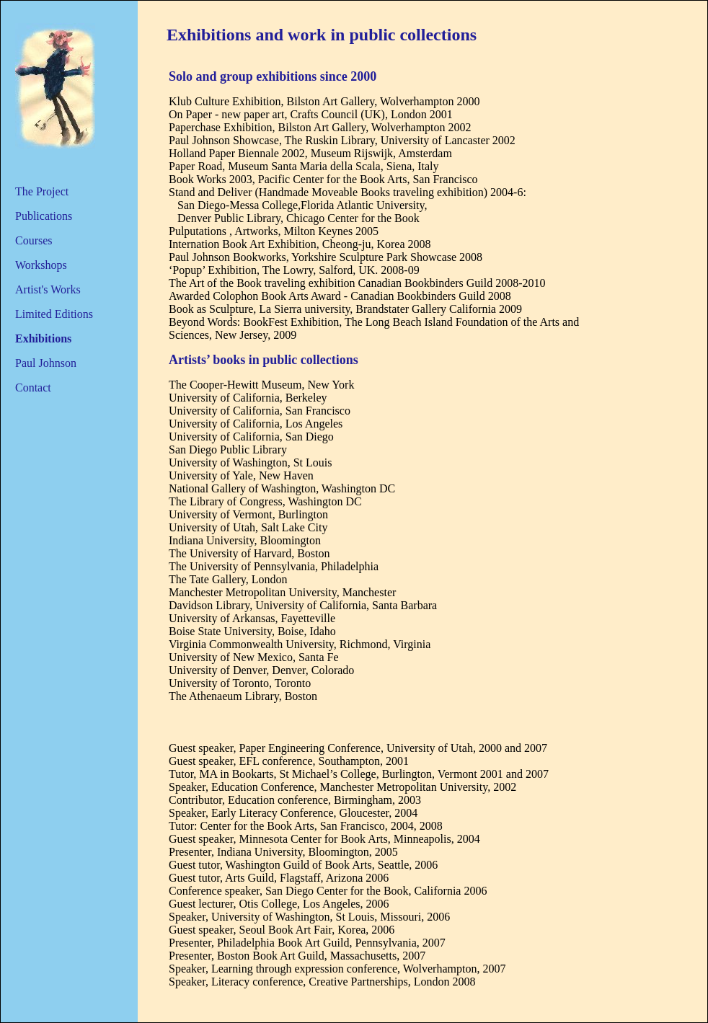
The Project (41, 191)
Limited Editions (54, 314)
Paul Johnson (45, 363)
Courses (34, 240)
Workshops (41, 265)
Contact (33, 387)
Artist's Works (48, 289)
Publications (43, 216)
